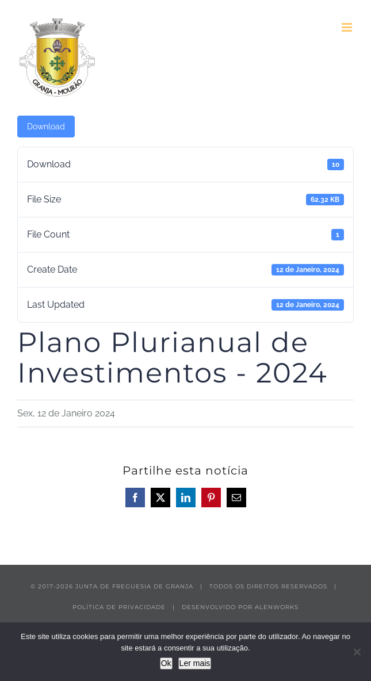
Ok (166, 663)
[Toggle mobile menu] (348, 27)
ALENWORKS (277, 607)
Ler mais (195, 663)
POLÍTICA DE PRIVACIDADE (119, 607)
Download (46, 126)
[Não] (356, 651)
